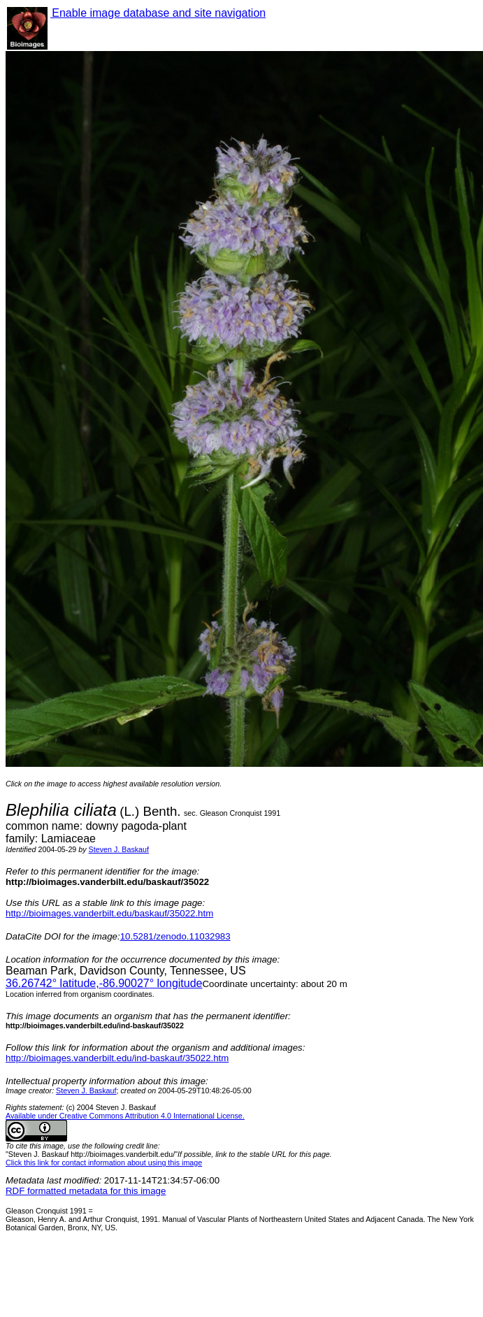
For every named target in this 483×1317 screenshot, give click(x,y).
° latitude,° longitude (104, 983)
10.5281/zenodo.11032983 (175, 936)
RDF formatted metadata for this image (86, 1191)
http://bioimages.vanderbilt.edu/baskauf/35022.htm (109, 913)
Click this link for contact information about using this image (104, 1162)
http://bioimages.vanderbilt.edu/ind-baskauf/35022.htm (117, 1058)
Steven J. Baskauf (119, 849)
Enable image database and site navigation (158, 13)
